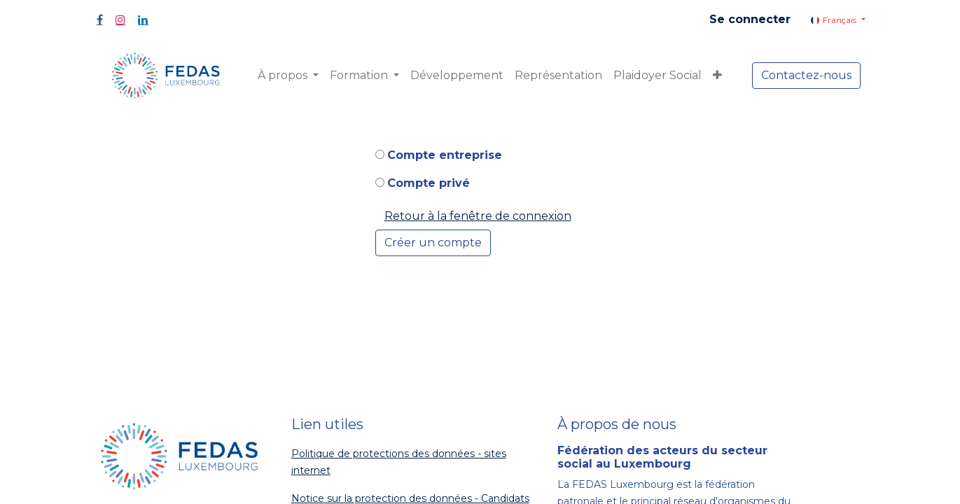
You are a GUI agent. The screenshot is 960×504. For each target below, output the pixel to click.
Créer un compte (433, 242)
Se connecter (750, 19)
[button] (717, 76)
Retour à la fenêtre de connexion (477, 216)
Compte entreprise (444, 155)
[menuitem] (457, 76)
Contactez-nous (806, 75)
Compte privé (428, 183)
